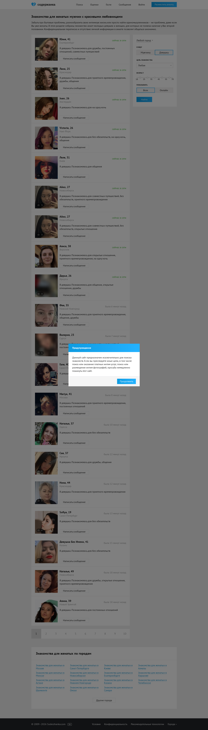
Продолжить (126, 381)
